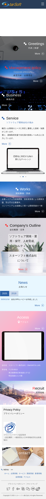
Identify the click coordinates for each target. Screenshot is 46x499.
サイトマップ (32, 484)
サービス (22, 473)
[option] (23, 154)
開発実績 (30, 473)
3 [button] (25, 176)
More (39, 54)
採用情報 (19, 477)
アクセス (27, 477)
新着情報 (38, 473)
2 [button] (23, 176)
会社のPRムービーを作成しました (19, 299)
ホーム (6, 473)
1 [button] (20, 176)
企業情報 (14, 473)
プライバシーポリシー (16, 484)
